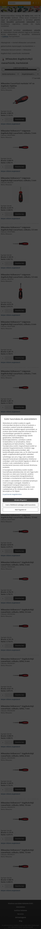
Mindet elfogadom (20, 500)
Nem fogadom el (20, 510)
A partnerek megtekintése (12, 494)
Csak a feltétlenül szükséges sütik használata (20, 505)
